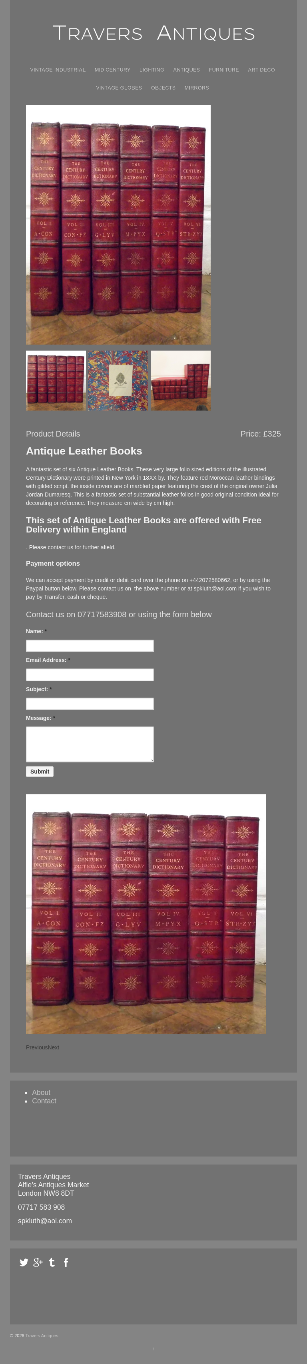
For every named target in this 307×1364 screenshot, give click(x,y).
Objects (163, 88)
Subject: (39, 689)
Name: (36, 631)
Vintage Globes (119, 88)
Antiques (186, 70)
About (41, 1099)
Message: (40, 718)
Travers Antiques (41, 1341)
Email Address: (48, 660)
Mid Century (113, 70)
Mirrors (196, 88)
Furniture (224, 70)
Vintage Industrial (58, 70)
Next (53, 1053)
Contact (44, 1107)
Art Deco (261, 70)
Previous (37, 1053)
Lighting (152, 70)
